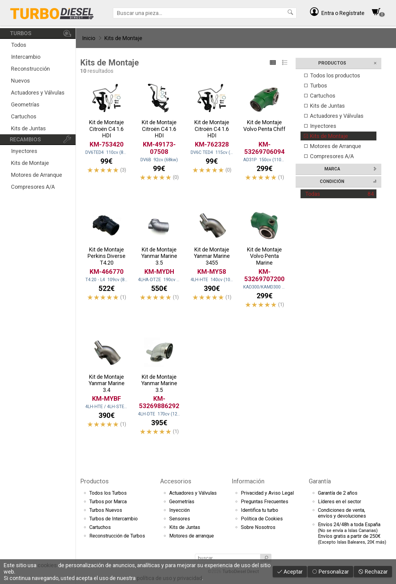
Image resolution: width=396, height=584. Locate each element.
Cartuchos (23, 116)
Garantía (320, 481)
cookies (47, 565)
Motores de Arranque (36, 175)
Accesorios (175, 481)
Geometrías (25, 104)
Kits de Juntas (28, 128)
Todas (339, 194)
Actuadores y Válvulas (38, 92)
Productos (94, 481)
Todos (18, 45)
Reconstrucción (30, 68)
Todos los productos (331, 75)
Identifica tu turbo (259, 510)
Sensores (179, 519)
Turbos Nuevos (105, 510)
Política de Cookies (262, 519)
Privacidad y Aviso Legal (267, 493)
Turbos (315, 85)
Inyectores (24, 151)
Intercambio (25, 57)
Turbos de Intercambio (113, 519)
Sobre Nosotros (258, 527)
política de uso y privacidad (169, 578)
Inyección (179, 510)
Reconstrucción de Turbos (117, 536)
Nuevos (20, 80)
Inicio (88, 38)
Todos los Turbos (108, 493)
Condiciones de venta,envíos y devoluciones (342, 513)
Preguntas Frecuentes (264, 501)
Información (248, 481)
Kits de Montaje (30, 163)
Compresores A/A (33, 187)
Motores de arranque (191, 536)
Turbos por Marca (108, 501)
